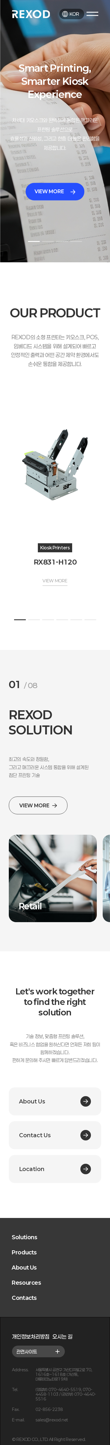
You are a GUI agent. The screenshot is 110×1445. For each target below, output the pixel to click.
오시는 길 (62, 1336)
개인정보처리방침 (31, 1336)
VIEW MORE (55, 191)
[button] (34, 241)
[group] (53, 878)
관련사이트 (38, 1351)
